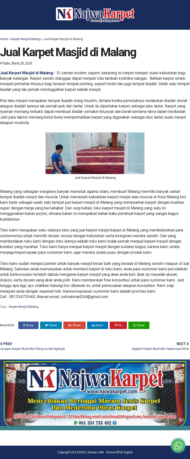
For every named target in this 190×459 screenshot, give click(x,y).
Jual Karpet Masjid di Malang (26, 73)
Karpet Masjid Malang (26, 39)
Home (4, 39)
